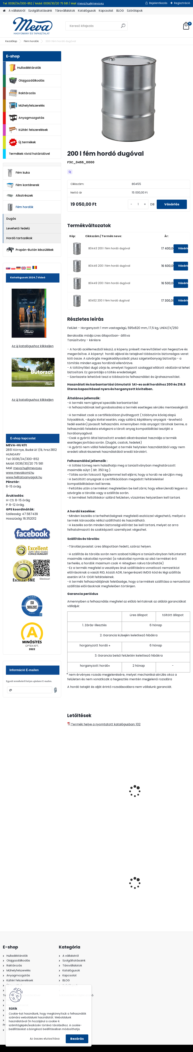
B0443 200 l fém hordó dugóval (109, 248)
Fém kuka (18, 173)
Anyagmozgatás (26, 118)
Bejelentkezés (158, 3)
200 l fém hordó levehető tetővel (124, 791)
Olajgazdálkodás (27, 80)
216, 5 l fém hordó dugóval (83, 791)
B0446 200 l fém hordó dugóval (109, 266)
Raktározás (22, 93)
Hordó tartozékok (19, 238)
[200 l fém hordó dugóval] (129, 99)
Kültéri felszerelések (28, 130)
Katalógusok (87, 11)
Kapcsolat (106, 11)
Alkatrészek (19, 196)
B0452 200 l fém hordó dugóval (109, 300)
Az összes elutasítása (45, 1039)
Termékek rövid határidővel (29, 154)
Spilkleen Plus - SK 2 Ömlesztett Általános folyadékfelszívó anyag (128, 882)
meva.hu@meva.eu (90, 3)
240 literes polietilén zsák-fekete (85, 880)
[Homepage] (4, 11)
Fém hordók (31, 41)
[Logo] (29, 26)
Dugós (11, 219)
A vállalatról (17, 11)
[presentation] (69, 787)
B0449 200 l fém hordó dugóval (109, 283)
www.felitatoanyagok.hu (24, 477)
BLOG (120, 11)
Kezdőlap (11, 41)
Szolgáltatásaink (40, 11)
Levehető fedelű (18, 228)
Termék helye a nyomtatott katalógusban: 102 (103, 724)
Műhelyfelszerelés (27, 105)
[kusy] (138, 204)
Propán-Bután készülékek (30, 250)
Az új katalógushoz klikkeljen (33, 346)
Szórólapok (135, 11)
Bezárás (77, 1039)
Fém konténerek (22, 185)
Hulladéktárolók (25, 68)
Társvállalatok (65, 11)
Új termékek (22, 142)
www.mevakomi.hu (20, 473)
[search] (123, 27)
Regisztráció (182, 3)
